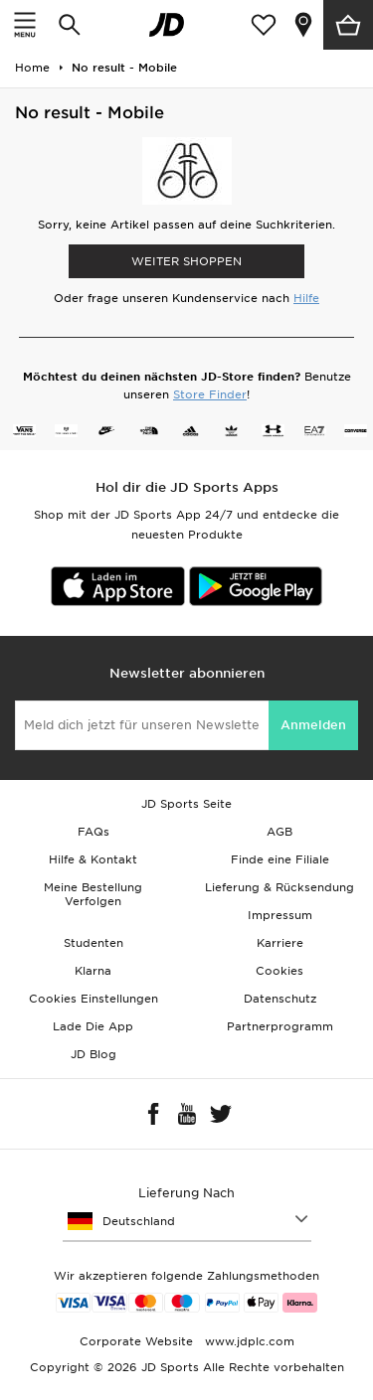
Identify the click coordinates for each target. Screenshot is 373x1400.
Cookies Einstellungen (93, 999)
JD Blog (93, 1054)
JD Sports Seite (186, 804)
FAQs (93, 832)
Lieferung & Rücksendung (279, 887)
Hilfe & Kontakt (93, 859)
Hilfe (306, 298)
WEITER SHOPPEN (186, 261)
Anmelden (313, 724)
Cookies (279, 971)
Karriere (280, 943)
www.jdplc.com (247, 1341)
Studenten (93, 943)
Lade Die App (93, 1026)
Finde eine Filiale (280, 859)
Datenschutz (280, 999)
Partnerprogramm (280, 1026)
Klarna (93, 971)
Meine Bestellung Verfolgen (93, 894)
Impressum (280, 915)
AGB (279, 832)
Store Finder (210, 394)
